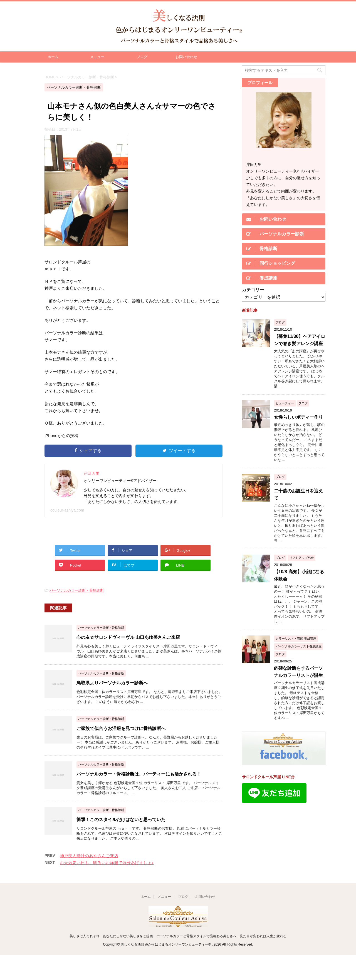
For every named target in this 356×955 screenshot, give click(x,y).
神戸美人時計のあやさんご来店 (89, 855)
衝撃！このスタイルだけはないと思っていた (120, 819)
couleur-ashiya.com (67, 510)
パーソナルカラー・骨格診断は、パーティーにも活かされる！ (138, 774)
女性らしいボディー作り (298, 417)
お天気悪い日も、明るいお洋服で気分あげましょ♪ (107, 862)
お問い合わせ (186, 57)
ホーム (53, 57)
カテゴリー (253, 289)
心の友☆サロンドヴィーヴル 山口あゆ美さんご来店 (128, 637)
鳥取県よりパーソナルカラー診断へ (112, 682)
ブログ (142, 57)
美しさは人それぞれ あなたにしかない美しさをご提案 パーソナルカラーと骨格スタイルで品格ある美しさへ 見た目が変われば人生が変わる (178, 936)
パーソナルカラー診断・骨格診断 (77, 590)
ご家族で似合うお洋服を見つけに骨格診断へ (120, 728)
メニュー (97, 57)
